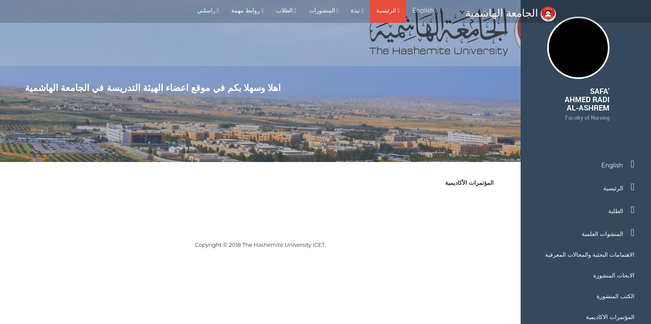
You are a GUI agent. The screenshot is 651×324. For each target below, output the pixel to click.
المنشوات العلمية (608, 233)
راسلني (208, 10)
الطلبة (621, 210)
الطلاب (286, 10)
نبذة (357, 10)
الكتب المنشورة (615, 296)
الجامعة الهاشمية (510, 13)
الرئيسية (388, 10)
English (425, 10)
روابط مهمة (247, 10)
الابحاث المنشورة (613, 275)
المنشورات (324, 10)
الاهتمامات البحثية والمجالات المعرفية (589, 254)
